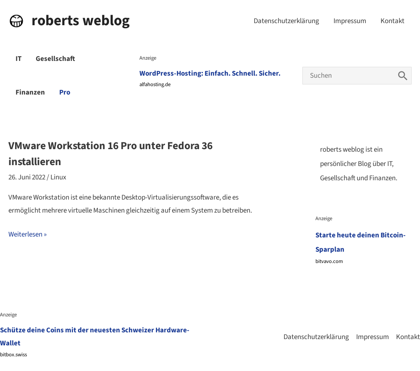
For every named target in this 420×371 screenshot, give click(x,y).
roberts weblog (81, 20)
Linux (58, 177)
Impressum (349, 21)
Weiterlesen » (27, 235)
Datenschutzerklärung (286, 21)
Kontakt (392, 21)
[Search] (403, 75)
